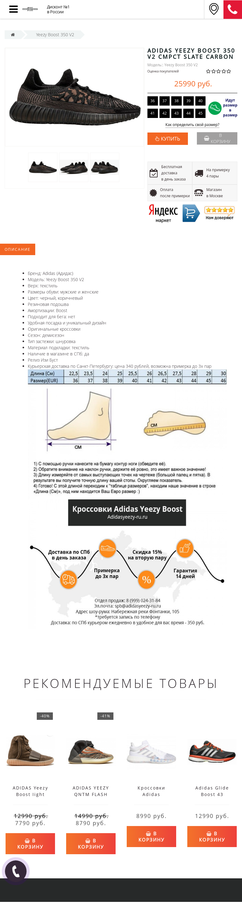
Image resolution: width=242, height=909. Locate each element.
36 (153, 100)
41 (153, 113)
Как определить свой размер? (192, 125)
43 (176, 113)
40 (200, 100)
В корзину (217, 138)
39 (188, 100)
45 (200, 113)
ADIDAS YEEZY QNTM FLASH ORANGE (91, 794)
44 (188, 113)
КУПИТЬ (170, 139)
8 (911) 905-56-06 (232, 9)
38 (176, 100)
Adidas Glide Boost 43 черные (212, 794)
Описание (18, 249)
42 (165, 113)
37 (165, 100)
